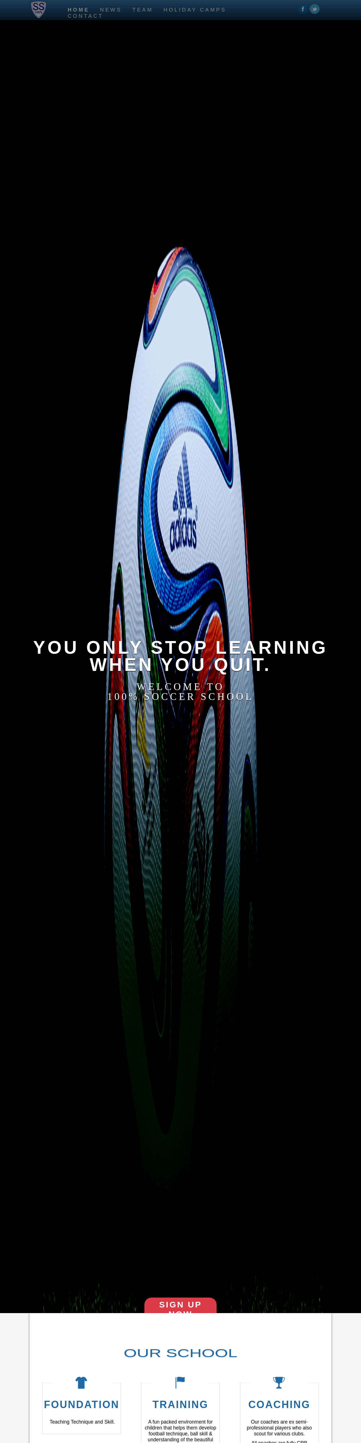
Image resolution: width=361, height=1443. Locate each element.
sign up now (180, 1309)
